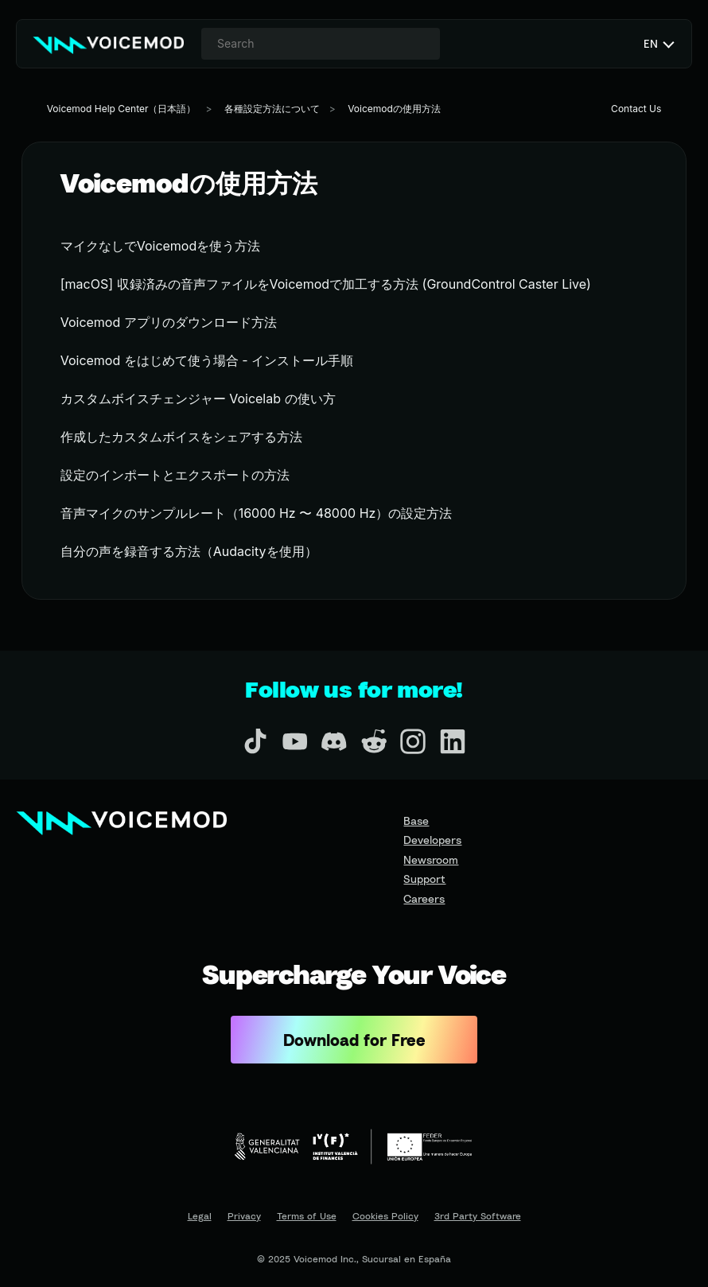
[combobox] (320, 44)
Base (416, 820)
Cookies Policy (385, 1216)
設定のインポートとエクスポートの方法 (175, 475)
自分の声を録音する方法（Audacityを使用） (188, 551)
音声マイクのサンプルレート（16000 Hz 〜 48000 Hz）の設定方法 (256, 513)
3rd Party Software (477, 1216)
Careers (424, 898)
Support (424, 878)
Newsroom (430, 859)
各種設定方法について (272, 109)
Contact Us (636, 109)
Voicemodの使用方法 (394, 109)
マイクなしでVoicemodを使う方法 (160, 246)
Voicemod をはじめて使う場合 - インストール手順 (206, 360)
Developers (432, 839)
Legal (200, 1216)
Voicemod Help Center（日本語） (121, 109)
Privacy (244, 1216)
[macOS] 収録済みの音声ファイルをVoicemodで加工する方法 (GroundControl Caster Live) (325, 284)
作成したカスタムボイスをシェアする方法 (181, 437)
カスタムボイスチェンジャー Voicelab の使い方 (198, 398)
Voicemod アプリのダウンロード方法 (168, 322)
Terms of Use (306, 1216)
